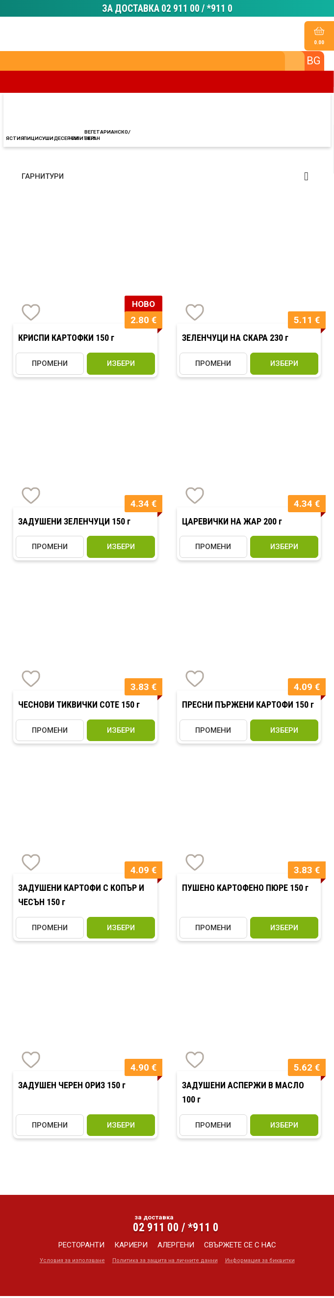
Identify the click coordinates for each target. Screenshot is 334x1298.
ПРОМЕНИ (50, 365)
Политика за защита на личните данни (165, 1262)
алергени (175, 1247)
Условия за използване (72, 1262)
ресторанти (81, 1247)
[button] (167, 178)
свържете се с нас (240, 1247)
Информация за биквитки (260, 1262)
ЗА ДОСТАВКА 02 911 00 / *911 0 (167, 9)
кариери (131, 1247)
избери (121, 365)
